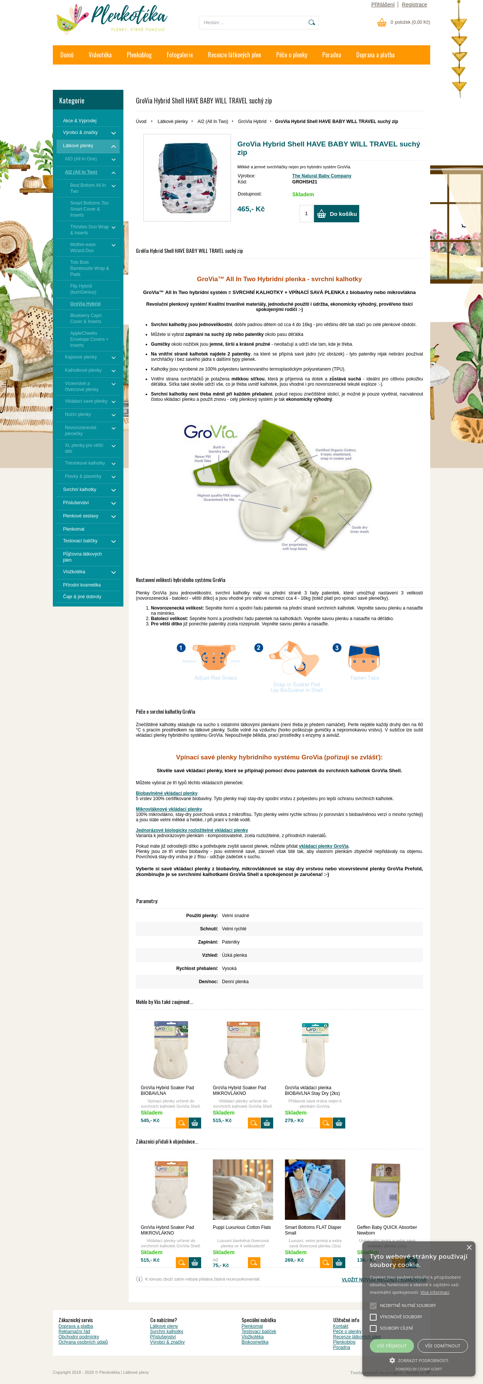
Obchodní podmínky (78, 1336)
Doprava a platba (375, 54)
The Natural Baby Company (322, 176)
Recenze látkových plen (234, 54)
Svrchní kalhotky (166, 1331)
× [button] (469, 1248)
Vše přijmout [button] (391, 1346)
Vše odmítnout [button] (442, 1346)
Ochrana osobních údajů (83, 1342)
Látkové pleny (164, 1326)
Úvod (141, 121)
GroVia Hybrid (252, 121)
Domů (67, 54)
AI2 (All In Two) (212, 121)
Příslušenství (163, 1336)
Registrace (414, 5)
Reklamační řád (74, 1331)
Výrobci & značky (167, 1342)
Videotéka (100, 54)
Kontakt (69, 74)
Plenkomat (252, 1326)
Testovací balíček (259, 1331)
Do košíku (343, 214)
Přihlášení (383, 5)
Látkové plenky (173, 121)
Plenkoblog (139, 54)
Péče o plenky (291, 54)
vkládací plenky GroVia (323, 846)
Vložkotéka (253, 1336)
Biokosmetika (255, 1342)
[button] (419, 1359)
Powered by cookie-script (419, 1369)
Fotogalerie (180, 54)
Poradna (331, 54)
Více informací (434, 1292)
